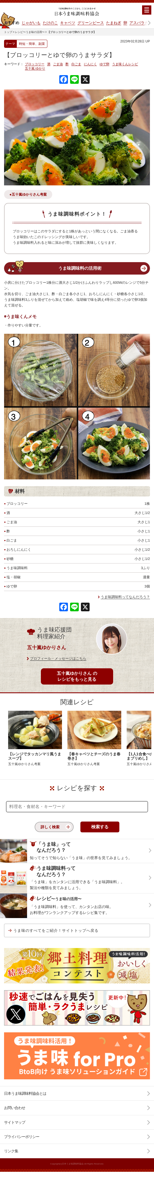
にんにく (90, 64)
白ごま (76, 64)
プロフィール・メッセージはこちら (58, 658)
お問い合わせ (14, 1108)
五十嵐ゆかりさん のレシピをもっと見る (77, 676)
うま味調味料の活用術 (79, 268)
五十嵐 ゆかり (35, 68)
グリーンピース (90, 23)
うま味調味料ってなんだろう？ (125, 597)
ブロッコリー (34, 64)
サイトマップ (14, 1122)
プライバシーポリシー (21, 1136)
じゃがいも (31, 23)
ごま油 (58, 64)
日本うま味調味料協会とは (25, 1093)
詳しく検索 (50, 827)
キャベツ (67, 23)
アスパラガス (140, 23)
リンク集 (11, 1151)
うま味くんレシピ (125, 64)
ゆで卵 (104, 64)
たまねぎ (113, 23)
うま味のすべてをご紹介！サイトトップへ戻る (56, 930)
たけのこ (50, 23)
